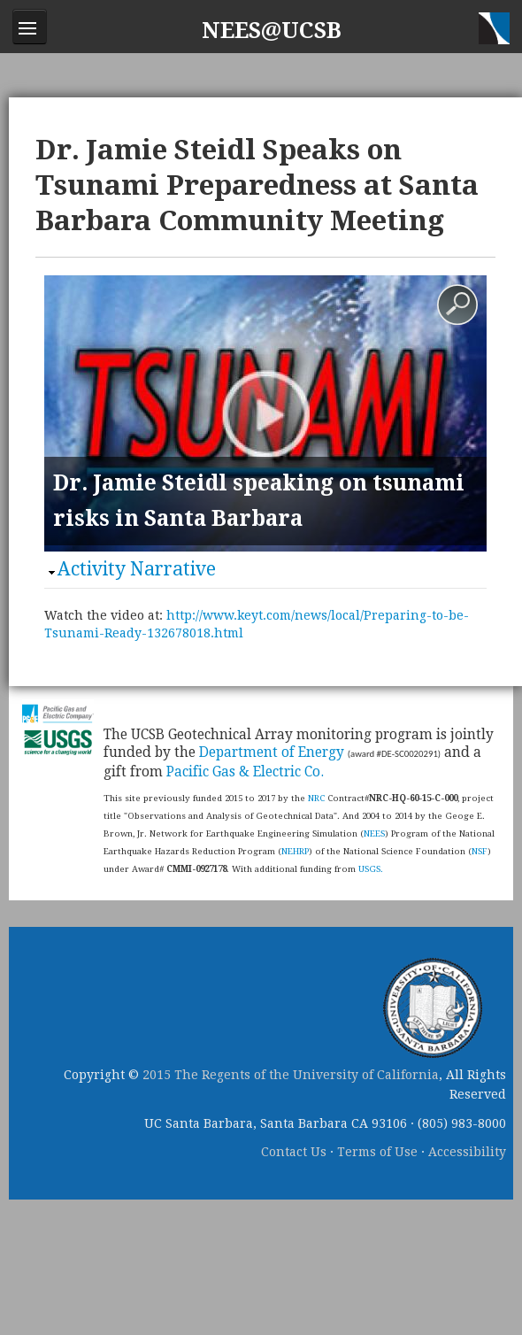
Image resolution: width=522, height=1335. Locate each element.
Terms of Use (377, 1152)
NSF (479, 851)
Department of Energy (271, 752)
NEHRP (295, 851)
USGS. (370, 869)
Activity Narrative (137, 569)
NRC (316, 798)
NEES (374, 833)
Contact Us (293, 1152)
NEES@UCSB (272, 30)
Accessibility (467, 1152)
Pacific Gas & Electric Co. (245, 772)
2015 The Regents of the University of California (290, 1075)
